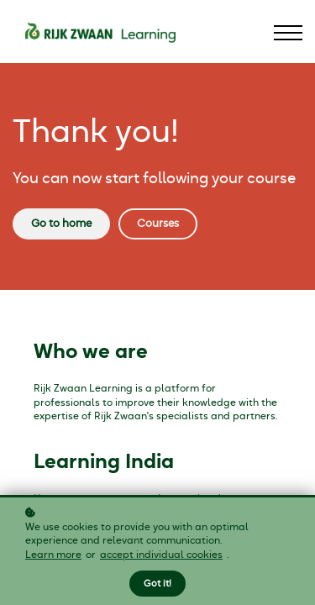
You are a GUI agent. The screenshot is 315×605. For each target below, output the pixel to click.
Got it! (157, 583)
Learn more (53, 555)
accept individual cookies (161, 555)
